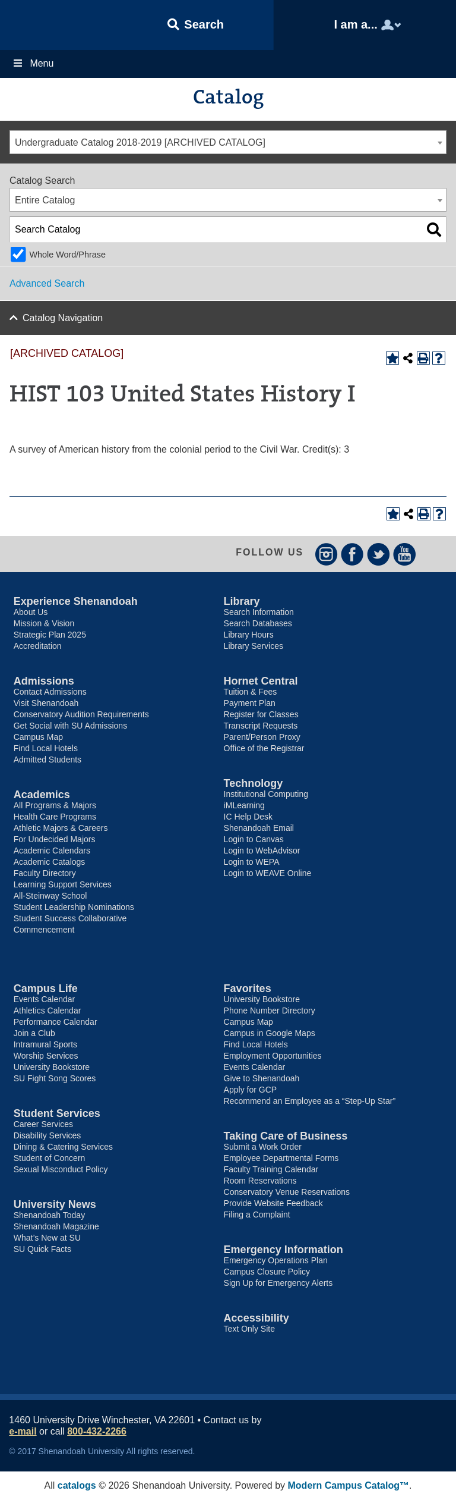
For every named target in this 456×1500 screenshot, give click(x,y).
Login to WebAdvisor (262, 850)
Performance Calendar (55, 1022)
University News (55, 1204)
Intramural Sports (45, 1044)
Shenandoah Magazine (56, 1226)
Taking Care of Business (286, 1136)
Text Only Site (249, 1328)
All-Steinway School (50, 895)
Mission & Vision (44, 623)
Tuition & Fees (250, 691)
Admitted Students (47, 759)
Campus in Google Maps (269, 1033)
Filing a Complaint (257, 1214)
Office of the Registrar (264, 748)
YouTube (404, 554)
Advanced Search (47, 283)
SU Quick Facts (42, 1249)
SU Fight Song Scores (55, 1078)
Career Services (43, 1124)
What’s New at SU (47, 1237)
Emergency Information (283, 1250)
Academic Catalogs (50, 862)
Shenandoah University (59, 25)
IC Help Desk (248, 816)
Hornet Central (261, 681)
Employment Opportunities (273, 1055)
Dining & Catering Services (63, 1146)
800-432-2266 (96, 1431)
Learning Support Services (63, 884)
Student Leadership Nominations (74, 907)
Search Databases (258, 623)
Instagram (326, 554)
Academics (42, 795)
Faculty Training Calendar (271, 1169)
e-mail (22, 1431)
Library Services (253, 646)
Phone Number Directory (269, 1010)
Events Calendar (44, 999)
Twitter (378, 554)
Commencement (44, 929)
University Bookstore (52, 1067)
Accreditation (38, 646)
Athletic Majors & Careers (61, 828)
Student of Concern (50, 1158)
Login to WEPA (252, 862)
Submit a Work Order (263, 1146)
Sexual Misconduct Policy (61, 1169)
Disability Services (47, 1135)
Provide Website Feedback (273, 1203)
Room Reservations (260, 1180)
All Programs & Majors (55, 805)
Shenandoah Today (49, 1215)
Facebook (352, 554)
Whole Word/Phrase (67, 254)
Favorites (247, 988)
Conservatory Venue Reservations (287, 1192)
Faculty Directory (45, 873)
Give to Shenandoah (262, 1078)
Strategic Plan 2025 (50, 634)
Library (242, 601)
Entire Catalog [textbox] (45, 200)
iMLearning (244, 805)
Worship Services (46, 1055)
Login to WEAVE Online (268, 873)
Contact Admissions (50, 691)
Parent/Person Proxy (262, 737)
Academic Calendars (52, 850)
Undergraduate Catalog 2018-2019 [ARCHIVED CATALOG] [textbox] (140, 142)
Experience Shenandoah (76, 601)
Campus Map (38, 737)
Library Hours (249, 634)
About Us (31, 612)
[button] (196, 25)
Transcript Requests (261, 725)
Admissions (44, 681)
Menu (32, 63)
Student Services (57, 1113)
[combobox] (228, 142)
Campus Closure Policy (267, 1271)
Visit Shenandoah (46, 703)
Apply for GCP (250, 1089)
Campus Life (46, 988)
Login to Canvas (254, 839)
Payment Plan (250, 703)
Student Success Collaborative (70, 918)
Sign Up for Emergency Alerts (278, 1283)
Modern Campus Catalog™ (348, 1485)
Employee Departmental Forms (281, 1158)
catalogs (77, 1485)
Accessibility (256, 1318)
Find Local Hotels (46, 748)
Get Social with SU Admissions (70, 725)
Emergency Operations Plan (276, 1260)
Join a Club (34, 1033)
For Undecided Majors (55, 839)
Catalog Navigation (63, 318)
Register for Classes (261, 714)
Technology (253, 783)
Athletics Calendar (47, 1010)
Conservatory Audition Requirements (81, 714)
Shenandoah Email (259, 828)
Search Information (259, 612)
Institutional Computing (266, 794)
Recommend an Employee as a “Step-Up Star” (309, 1101)
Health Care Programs (55, 816)
